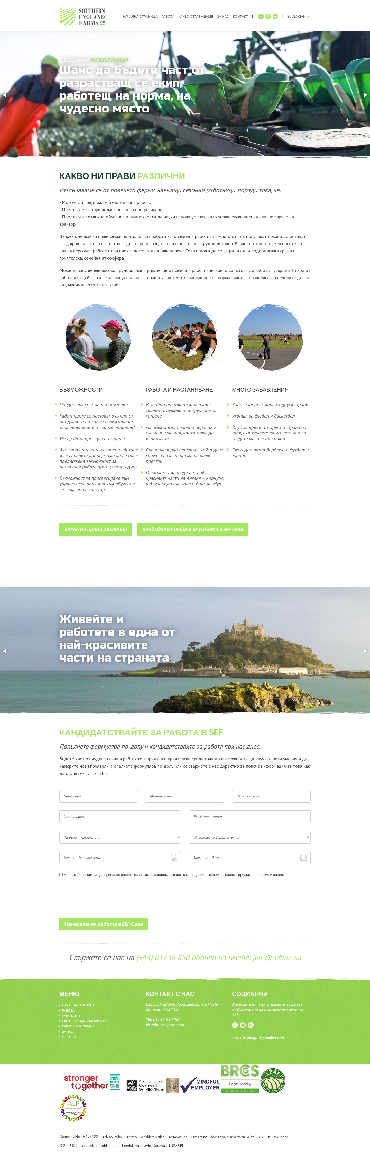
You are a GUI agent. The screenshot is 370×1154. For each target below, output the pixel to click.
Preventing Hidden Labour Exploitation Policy (239, 1130)
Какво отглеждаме (195, 16)
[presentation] (98, 901)
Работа (167, 16)
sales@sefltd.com (173, 1019)
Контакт (240, 16)
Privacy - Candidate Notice (151, 1130)
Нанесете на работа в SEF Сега (99, 918)
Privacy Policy (114, 1130)
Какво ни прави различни (92, 527)
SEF (85, 18)
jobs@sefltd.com (276, 952)
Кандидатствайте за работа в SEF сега (182, 527)
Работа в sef (74, 1010)
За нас (223, 16)
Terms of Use (188, 1130)
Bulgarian (296, 16)
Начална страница (140, 16)
